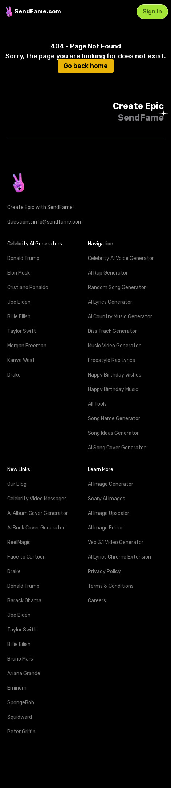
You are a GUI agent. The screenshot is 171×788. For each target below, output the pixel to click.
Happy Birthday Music (113, 389)
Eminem (17, 688)
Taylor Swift (21, 331)
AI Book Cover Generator (36, 528)
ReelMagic (19, 542)
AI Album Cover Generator (37, 513)
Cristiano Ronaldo (27, 287)
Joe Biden (18, 302)
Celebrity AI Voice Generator (121, 258)
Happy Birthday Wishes (114, 375)
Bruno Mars (20, 659)
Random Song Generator (117, 287)
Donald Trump (23, 258)
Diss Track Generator (112, 331)
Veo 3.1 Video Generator (115, 542)
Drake (14, 375)
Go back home (86, 66)
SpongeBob (20, 703)
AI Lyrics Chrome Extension (119, 557)
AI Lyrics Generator (110, 302)
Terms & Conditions (111, 586)
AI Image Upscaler (108, 513)
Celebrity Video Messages (37, 499)
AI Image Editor (105, 528)
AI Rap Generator (108, 273)
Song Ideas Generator (113, 433)
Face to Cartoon (26, 557)
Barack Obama (24, 601)
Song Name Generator (114, 418)
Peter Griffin (21, 732)
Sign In (152, 11)
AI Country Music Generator (120, 317)
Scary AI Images (106, 499)
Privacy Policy (104, 571)
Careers (97, 601)
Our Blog (17, 484)
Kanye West (21, 360)
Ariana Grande (23, 673)
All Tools (97, 404)
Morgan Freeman (26, 346)
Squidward (19, 717)
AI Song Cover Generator (117, 448)
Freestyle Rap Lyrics (111, 360)
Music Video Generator (114, 346)
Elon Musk (18, 273)
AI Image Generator (110, 484)
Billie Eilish (18, 317)
